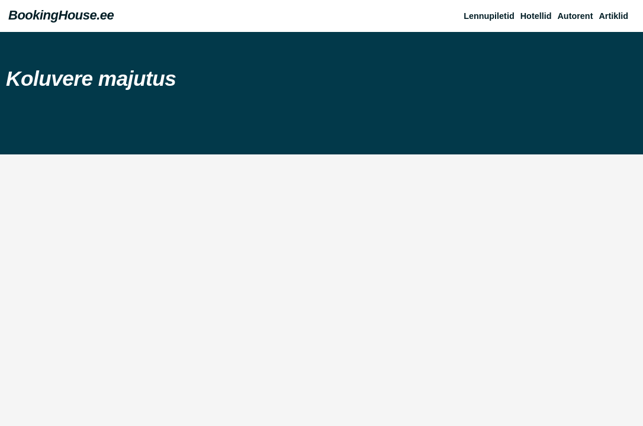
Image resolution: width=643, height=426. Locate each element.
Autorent (575, 16)
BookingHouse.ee (61, 15)
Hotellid (536, 16)
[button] (616, 16)
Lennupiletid (489, 16)
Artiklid (613, 16)
